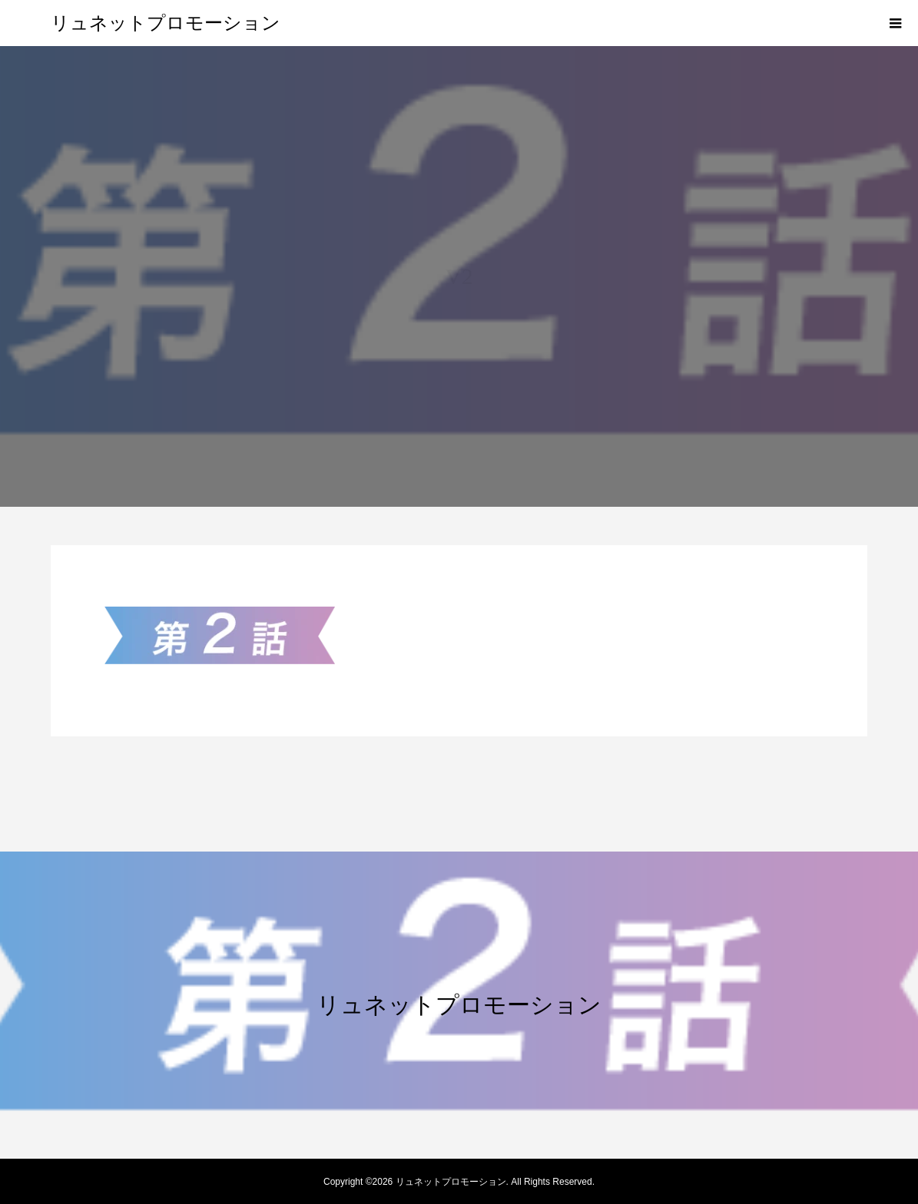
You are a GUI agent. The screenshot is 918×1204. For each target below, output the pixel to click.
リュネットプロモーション (165, 23)
